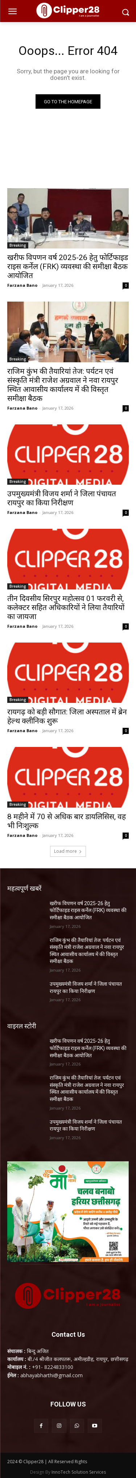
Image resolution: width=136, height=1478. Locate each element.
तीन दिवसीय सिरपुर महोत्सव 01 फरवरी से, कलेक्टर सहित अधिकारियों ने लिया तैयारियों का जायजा (65, 607)
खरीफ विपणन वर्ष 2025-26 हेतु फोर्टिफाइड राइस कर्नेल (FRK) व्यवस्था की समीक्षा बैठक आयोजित (67, 266)
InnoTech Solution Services (78, 1472)
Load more (68, 851)
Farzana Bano (22, 285)
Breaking (17, 245)
